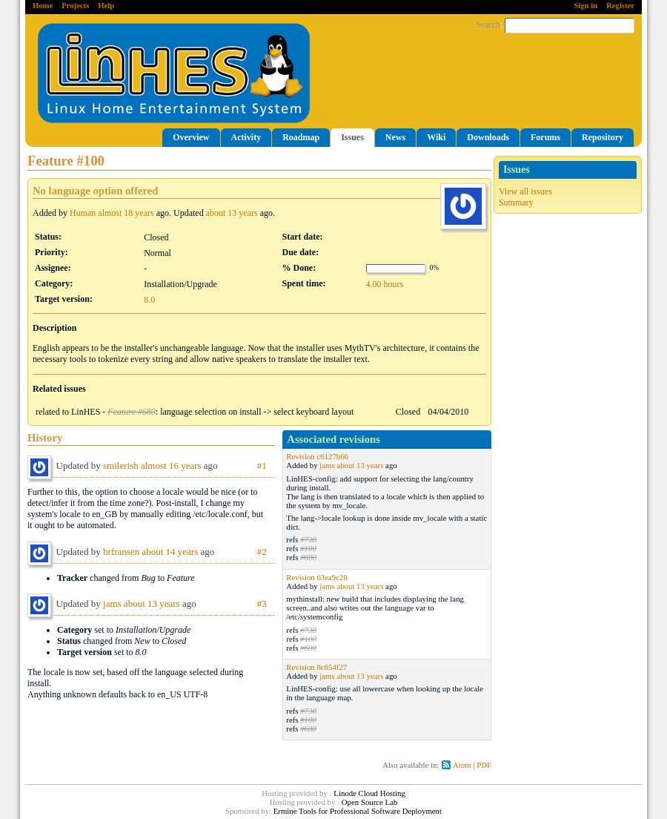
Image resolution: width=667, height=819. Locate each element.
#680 (308, 557)
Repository (602, 137)
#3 (262, 603)
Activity (246, 137)
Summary (516, 202)
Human (83, 213)
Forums (545, 137)
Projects (75, 5)
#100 (308, 548)
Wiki (436, 137)
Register (620, 5)
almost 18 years (125, 213)
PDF (484, 764)
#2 (262, 551)
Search (488, 24)
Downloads (488, 137)
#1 (262, 465)
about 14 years (170, 551)
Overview (191, 137)
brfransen (121, 551)
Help (106, 5)
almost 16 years (171, 465)
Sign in (585, 5)
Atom (462, 764)
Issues (352, 137)
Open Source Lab (370, 801)
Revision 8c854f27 (316, 666)
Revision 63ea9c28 (316, 577)
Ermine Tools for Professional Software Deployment (357, 810)
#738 (308, 539)
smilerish (121, 465)
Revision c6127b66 (317, 456)
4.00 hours (385, 284)
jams (326, 465)
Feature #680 (131, 412)
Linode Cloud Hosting (369, 793)
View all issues (525, 191)
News (395, 137)
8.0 (149, 300)
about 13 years (232, 213)
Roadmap (300, 137)
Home (43, 5)
